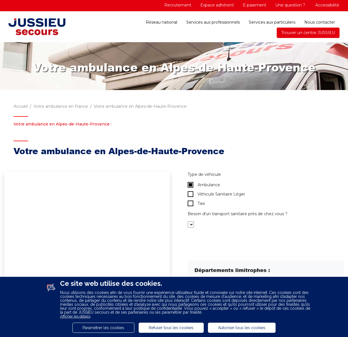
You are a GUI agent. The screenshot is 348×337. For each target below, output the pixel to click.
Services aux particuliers (272, 22)
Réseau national (161, 22)
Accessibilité (326, 5)
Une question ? (290, 5)
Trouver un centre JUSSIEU (308, 32)
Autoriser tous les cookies (241, 327)
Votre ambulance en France (61, 106)
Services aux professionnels (213, 22)
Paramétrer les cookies (103, 327)
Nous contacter (319, 22)
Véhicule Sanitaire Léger (216, 194)
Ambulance (204, 185)
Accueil (21, 106)
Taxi (196, 203)
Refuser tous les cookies (171, 327)
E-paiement (254, 5)
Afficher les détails (75, 316)
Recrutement (177, 5)
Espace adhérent (217, 5)
